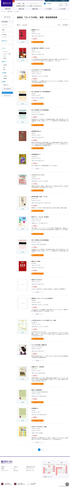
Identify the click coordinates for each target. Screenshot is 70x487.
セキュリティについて (30, 468)
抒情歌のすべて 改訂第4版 (38, 367)
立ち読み (22, 41)
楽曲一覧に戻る (7, 17)
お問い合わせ (16, 470)
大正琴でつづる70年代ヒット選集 (39, 426)
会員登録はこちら (64, 0)
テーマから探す (49, 9)
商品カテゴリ (4, 40)
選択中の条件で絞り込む (7, 92)
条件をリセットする (7, 95)
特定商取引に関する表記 (30, 466)
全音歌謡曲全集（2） (36, 154)
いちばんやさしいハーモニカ (38, 175)
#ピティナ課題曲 (29, 5)
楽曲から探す (21, 9)
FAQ (14, 468)
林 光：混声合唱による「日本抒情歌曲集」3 (41, 91)
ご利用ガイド (49, 0)
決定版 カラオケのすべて (37, 279)
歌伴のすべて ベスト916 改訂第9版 (40, 217)
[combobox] (34, 3)
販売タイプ (4, 61)
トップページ (3, 11)
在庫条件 (3, 81)
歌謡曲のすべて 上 (35, 29)
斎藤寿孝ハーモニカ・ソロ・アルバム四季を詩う (42, 298)
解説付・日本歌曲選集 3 (37, 390)
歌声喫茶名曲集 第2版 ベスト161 (40, 196)
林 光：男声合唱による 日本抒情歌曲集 (40, 110)
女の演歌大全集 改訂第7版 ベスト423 (41, 48)
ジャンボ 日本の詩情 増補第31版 (39, 345)
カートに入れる (38, 42)
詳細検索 (49, 3)
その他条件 (4, 72)
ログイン (56, 0)
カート (66, 5)
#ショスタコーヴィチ (37, 5)
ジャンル (3, 48)
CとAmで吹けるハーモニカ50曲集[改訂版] (41, 70)
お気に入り (61, 5)
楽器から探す (7, 9)
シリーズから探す (62, 9)
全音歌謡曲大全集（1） (37, 131)
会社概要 (2, 466)
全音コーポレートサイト (30, 470)
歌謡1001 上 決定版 (36, 261)
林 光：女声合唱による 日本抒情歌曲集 (40, 240)
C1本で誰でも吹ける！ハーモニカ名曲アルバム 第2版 (44, 320)
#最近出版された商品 (20, 5)
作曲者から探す (35, 9)
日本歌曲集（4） (35, 408)
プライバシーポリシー (5, 470)
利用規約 (2, 468)
